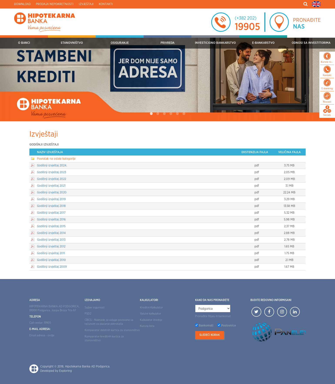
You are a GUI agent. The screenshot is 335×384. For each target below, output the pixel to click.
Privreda (167, 42)
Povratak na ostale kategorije (56, 158)
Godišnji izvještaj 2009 (52, 266)
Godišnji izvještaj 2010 (51, 260)
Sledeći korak (209, 335)
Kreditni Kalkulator (151, 307)
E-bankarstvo (263, 42)
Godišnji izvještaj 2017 (51, 212)
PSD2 (88, 313)
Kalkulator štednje (151, 320)
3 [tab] (164, 114)
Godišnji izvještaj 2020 (52, 192)
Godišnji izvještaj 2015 (51, 226)
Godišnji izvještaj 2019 (51, 199)
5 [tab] (177, 114)
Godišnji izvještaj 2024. (52, 165)
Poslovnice (228, 325)
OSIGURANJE (120, 42)
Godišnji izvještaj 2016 (51, 219)
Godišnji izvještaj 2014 (51, 233)
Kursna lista (147, 326)
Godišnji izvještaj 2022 (51, 179)
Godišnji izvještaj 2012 (51, 246)
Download (22, 4)
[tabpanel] (167, 78)
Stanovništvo (72, 42)
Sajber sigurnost (95, 307)
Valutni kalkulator (150, 313)
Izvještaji (86, 4)
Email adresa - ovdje (41, 335)
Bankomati (206, 325)
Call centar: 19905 (40, 322)
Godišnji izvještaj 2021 (51, 185)
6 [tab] (184, 114)
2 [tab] (158, 114)
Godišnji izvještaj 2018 (51, 206)
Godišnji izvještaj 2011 (51, 253)
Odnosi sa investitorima (311, 42)
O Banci (24, 42)
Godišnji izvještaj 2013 (51, 239)
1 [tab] (151, 114)
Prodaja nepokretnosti (55, 4)
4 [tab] (171, 114)
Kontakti (106, 4)
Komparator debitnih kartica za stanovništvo (112, 330)
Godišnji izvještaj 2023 (51, 172)
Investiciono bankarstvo (215, 42)
